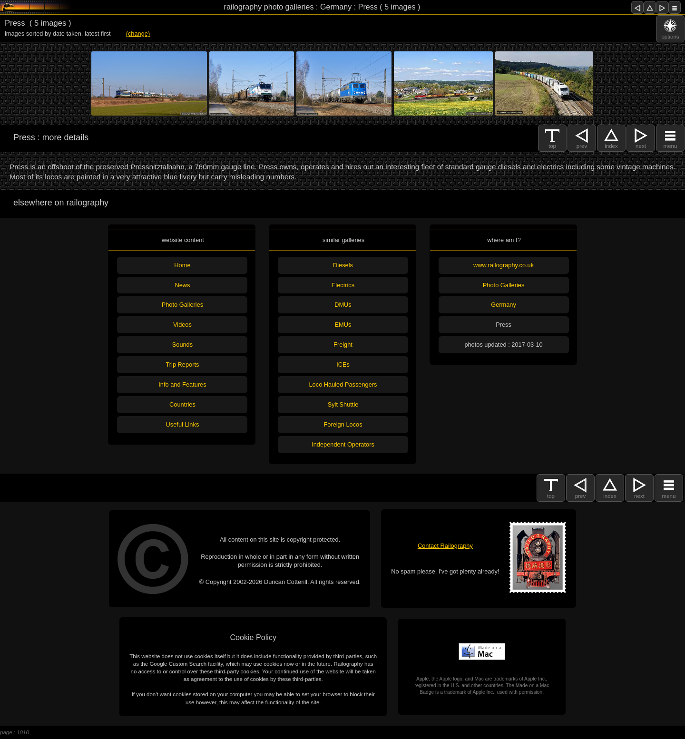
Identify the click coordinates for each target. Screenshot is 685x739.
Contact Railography (445, 545)
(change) (138, 33)
